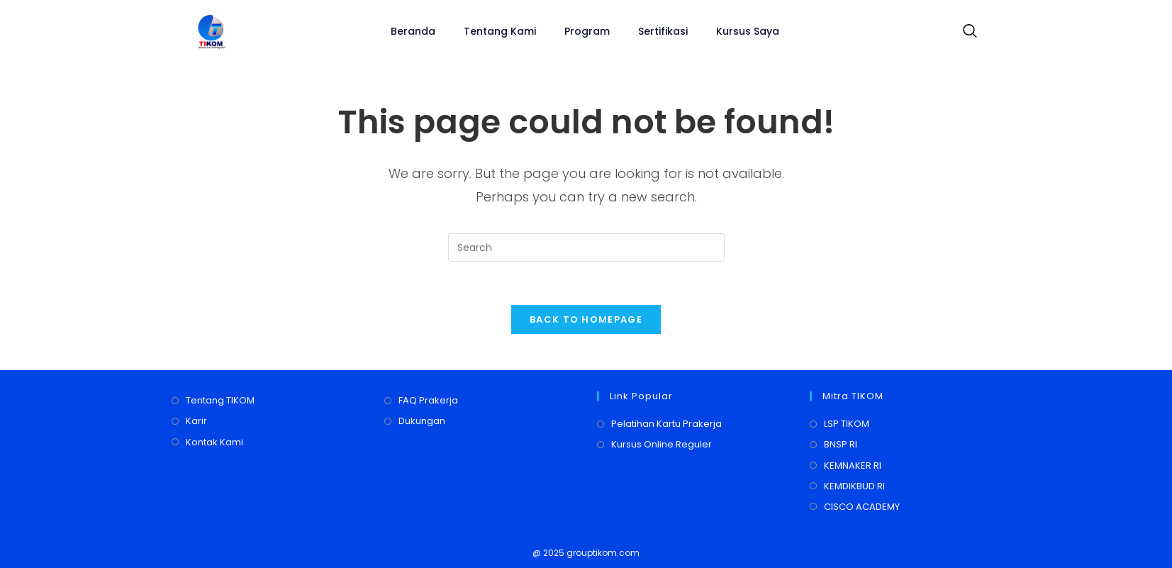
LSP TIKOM (846, 423)
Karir (196, 421)
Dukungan (421, 421)
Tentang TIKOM (220, 400)
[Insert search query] (586, 247)
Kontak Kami (214, 442)
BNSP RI (840, 444)
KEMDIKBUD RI (854, 486)
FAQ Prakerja (428, 400)
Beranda (413, 31)
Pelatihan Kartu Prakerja (666, 423)
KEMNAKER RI (852, 465)
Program (587, 31)
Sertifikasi (663, 31)
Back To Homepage (586, 319)
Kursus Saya (747, 31)
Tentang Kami (500, 31)
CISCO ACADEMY (862, 506)
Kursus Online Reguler (661, 444)
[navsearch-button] (966, 32)
